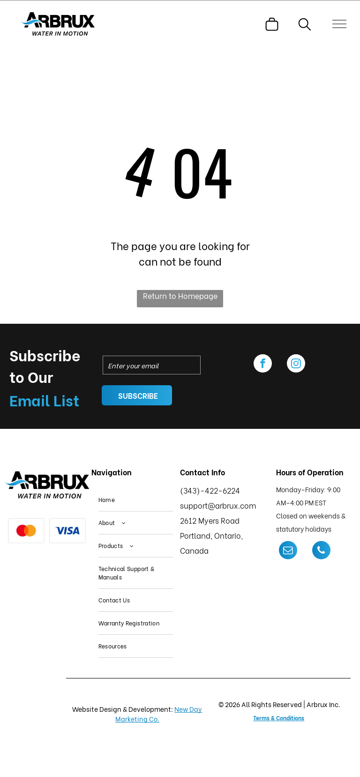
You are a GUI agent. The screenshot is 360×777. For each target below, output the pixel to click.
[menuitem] (135, 499)
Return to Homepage (180, 295)
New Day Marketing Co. (158, 714)
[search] (304, 25)
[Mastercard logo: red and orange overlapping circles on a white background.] (26, 530)
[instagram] (296, 364)
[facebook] (263, 364)
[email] (288, 551)
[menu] (339, 24)
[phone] (321, 551)
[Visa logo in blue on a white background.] (67, 530)
